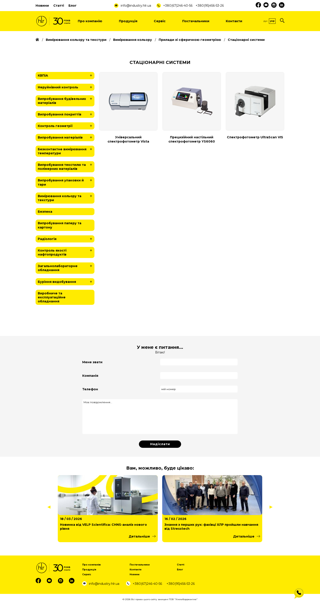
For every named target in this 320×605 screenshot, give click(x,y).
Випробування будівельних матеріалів (66, 100)
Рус (266, 21)
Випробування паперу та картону (59, 225)
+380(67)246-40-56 (177, 6)
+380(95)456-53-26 (210, 6)
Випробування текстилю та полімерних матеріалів (66, 166)
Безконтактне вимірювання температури (66, 150)
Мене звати (92, 362)
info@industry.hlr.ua (136, 6)
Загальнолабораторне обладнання (66, 267)
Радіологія (66, 238)
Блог (72, 6)
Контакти (234, 21)
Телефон (90, 389)
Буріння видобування (66, 281)
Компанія (90, 376)
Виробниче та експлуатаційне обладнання (52, 297)
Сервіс (160, 21)
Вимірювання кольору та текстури (66, 197)
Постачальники (195, 21)
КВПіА (66, 75)
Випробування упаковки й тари (66, 181)
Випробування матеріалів (66, 137)
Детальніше (139, 536)
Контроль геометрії (66, 125)
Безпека (45, 212)
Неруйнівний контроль (66, 87)
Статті (58, 6)
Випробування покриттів (66, 114)
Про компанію (90, 21)
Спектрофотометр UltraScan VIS (255, 137)
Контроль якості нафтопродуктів (66, 251)
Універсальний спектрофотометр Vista (128, 139)
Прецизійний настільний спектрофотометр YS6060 (191, 139)
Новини (42, 6)
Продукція (128, 21)
